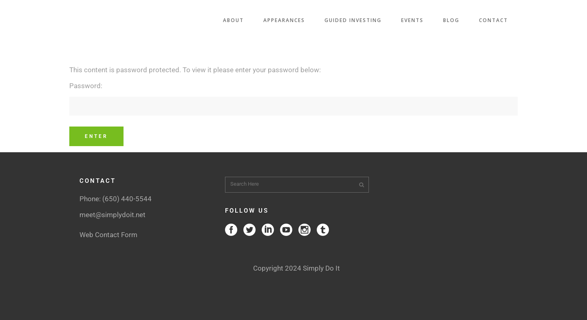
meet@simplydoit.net (112, 215)
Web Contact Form (108, 235)
